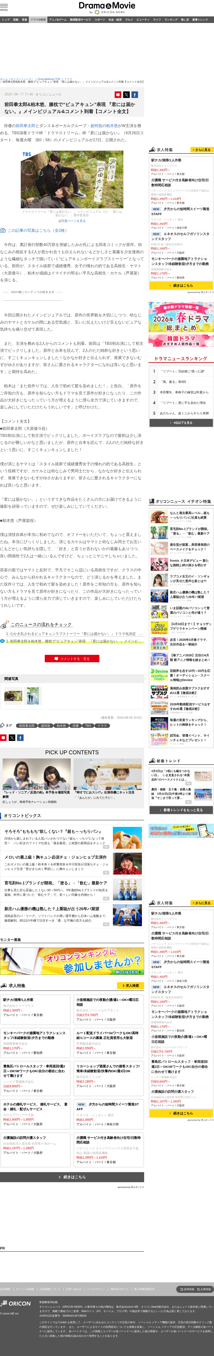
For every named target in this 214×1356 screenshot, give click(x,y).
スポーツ (100, 19)
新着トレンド (200, 19)
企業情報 (205, 1289)
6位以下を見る (181, 422)
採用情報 (189, 1289)
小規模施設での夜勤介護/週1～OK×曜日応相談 (179, 1039)
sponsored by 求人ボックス (130, 1187)
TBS (88, 725)
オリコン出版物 (25, 1289)
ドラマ (68, 79)
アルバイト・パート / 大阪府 (108, 1009)
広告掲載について (50, 1289)
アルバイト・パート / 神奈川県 (108, 1114)
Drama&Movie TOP (49, 79)
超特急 (96, 126)
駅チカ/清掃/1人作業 (166, 160)
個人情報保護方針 (144, 1289)
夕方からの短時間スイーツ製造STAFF (180, 211)
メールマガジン (96, 1289)
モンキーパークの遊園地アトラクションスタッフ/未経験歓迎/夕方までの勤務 (180, 261)
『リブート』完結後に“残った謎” (182, 371)
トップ (6, 19)
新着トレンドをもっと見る (181, 810)
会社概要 (5, 1289)
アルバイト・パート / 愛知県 (35, 1042)
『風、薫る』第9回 (173, 381)
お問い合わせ (73, 1289)
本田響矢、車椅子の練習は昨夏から (184, 392)
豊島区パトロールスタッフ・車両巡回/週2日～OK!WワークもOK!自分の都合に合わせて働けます (179, 1067)
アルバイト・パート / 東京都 (35, 1007)
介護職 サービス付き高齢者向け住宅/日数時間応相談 (180, 182)
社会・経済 (115, 19)
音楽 (24, 19)
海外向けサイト (119, 1289)
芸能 (15, 19)
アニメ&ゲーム (58, 19)
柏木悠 (112, 126)
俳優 (75, 725)
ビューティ (143, 19)
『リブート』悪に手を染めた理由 (183, 402)
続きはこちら (75, 1177)
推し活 (185, 19)
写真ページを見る (73, 221)
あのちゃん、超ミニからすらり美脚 (184, 413)
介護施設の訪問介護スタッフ (172, 1091)
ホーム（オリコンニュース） (17, 79)
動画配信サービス (80, 19)
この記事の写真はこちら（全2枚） (34, 230)
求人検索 (132, 985)
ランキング (171, 19)
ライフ (157, 19)
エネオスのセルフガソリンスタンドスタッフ (180, 236)
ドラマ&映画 (38, 19)
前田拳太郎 (25, 126)
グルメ (129, 19)
